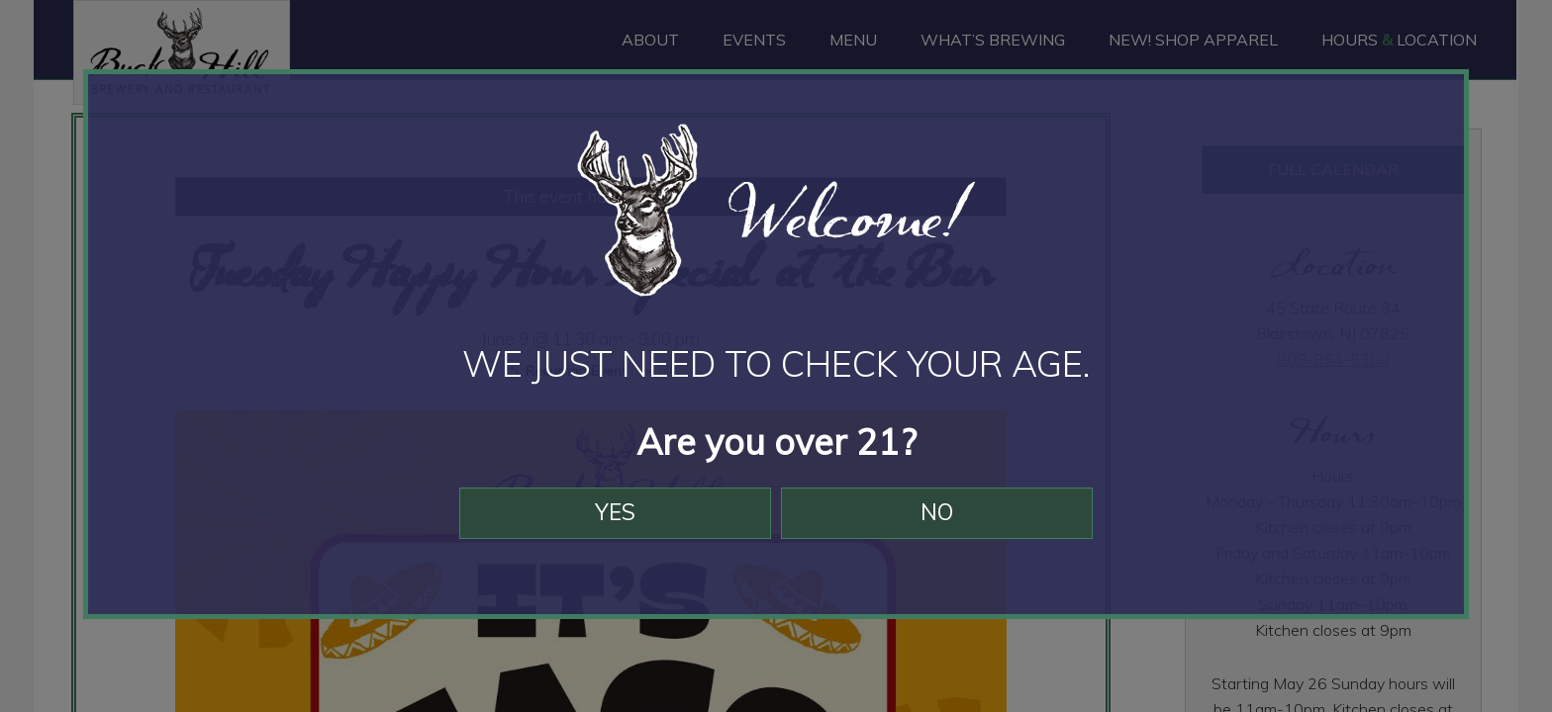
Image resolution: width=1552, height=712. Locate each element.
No (947, 533)
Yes (605, 533)
